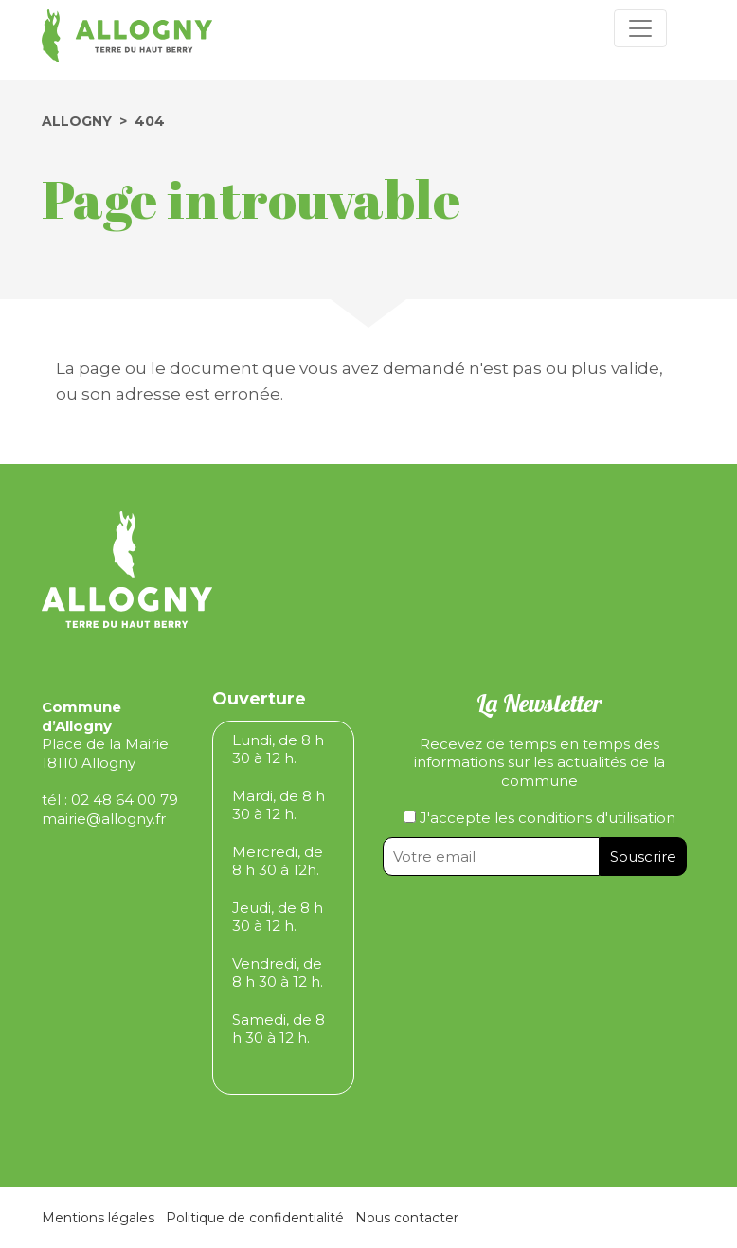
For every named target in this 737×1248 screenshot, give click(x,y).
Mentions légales (98, 1217)
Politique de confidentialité (255, 1217)
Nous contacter (406, 1217)
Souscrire (643, 856)
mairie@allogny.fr (104, 819)
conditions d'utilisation (596, 818)
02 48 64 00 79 (124, 800)
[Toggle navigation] (640, 28)
